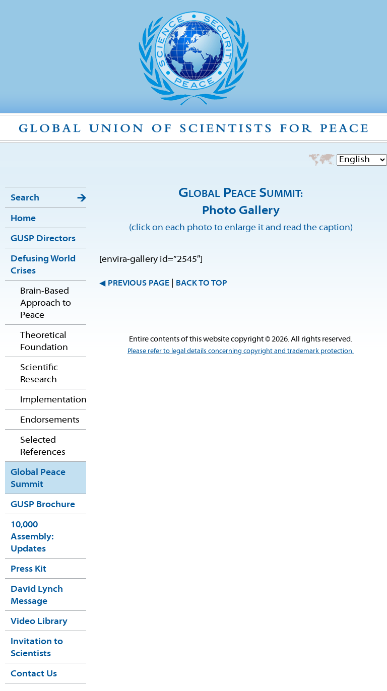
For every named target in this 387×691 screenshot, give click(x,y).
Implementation (53, 400)
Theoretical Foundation (44, 342)
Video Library (39, 622)
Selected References (43, 446)
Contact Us (34, 674)
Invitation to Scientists (37, 648)
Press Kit (28, 569)
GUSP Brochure (43, 505)
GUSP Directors (43, 239)
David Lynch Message (37, 595)
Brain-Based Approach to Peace (45, 303)
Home (23, 219)
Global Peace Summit (38, 479)
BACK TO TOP (201, 284)
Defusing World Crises (43, 265)
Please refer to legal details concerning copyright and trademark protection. (240, 351)
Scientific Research (39, 374)
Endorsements (50, 420)
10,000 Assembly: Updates (32, 537)
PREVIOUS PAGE (138, 284)
